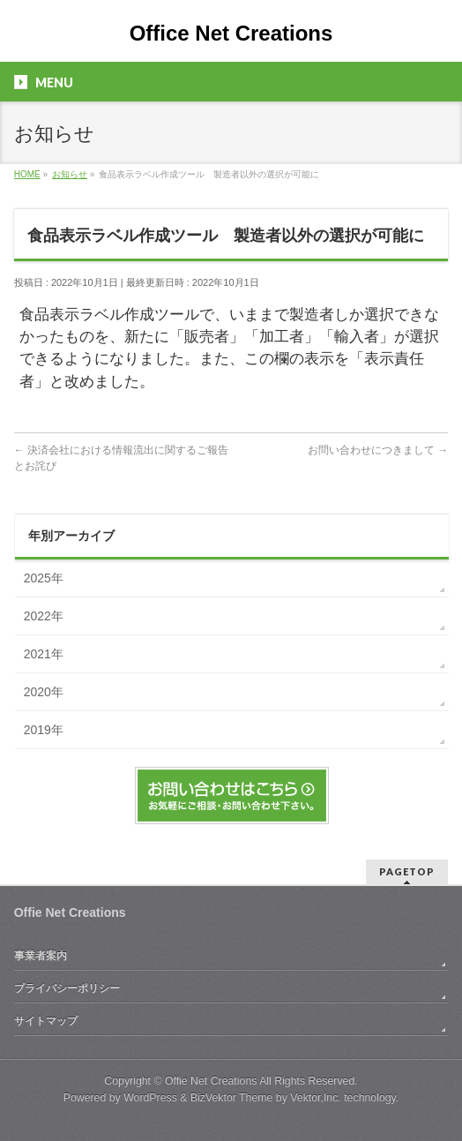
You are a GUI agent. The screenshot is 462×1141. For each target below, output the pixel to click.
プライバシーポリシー (67, 988)
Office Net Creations (231, 33)
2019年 (43, 730)
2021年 (43, 654)
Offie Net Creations (211, 1081)
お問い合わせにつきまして (378, 450)
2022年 (43, 616)
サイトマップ (46, 1021)
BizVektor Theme (231, 1098)
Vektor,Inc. (315, 1098)
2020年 (43, 692)
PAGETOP (407, 871)
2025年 (43, 578)
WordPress (150, 1098)
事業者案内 (40, 956)
